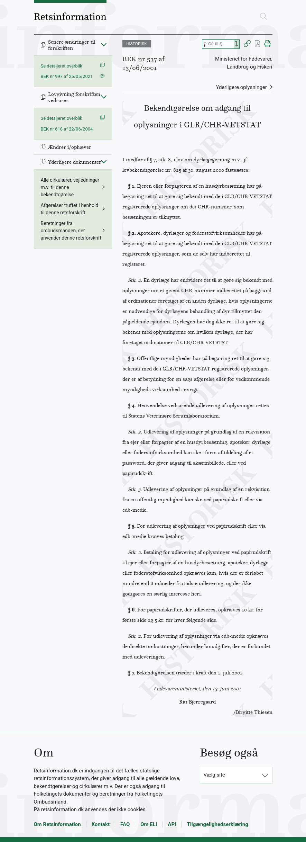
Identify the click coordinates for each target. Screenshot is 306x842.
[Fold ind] (104, 44)
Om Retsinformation (57, 824)
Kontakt (101, 824)
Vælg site (214, 775)
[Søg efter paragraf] (220, 44)
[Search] (236, 44)
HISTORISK (137, 44)
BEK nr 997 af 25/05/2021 (67, 76)
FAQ (125, 824)
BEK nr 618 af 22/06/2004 (67, 129)
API (172, 824)
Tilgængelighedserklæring (217, 824)
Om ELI (148, 824)
